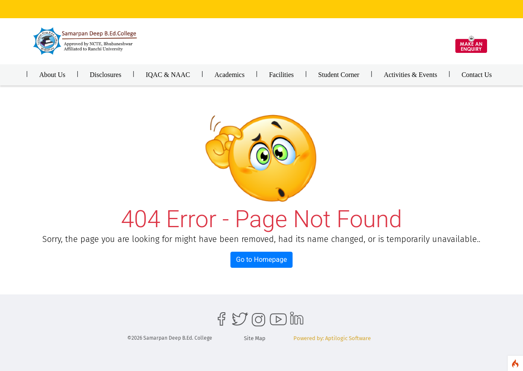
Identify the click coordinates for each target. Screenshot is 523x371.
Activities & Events (410, 74)
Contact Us (477, 74)
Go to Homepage (261, 260)
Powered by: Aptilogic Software (332, 338)
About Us (52, 74)
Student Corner (338, 74)
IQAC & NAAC (168, 74)
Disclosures (105, 74)
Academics (229, 74)
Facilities (281, 74)
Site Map (255, 338)
